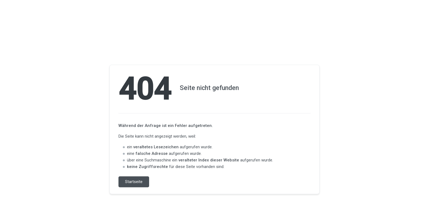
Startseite (134, 181)
